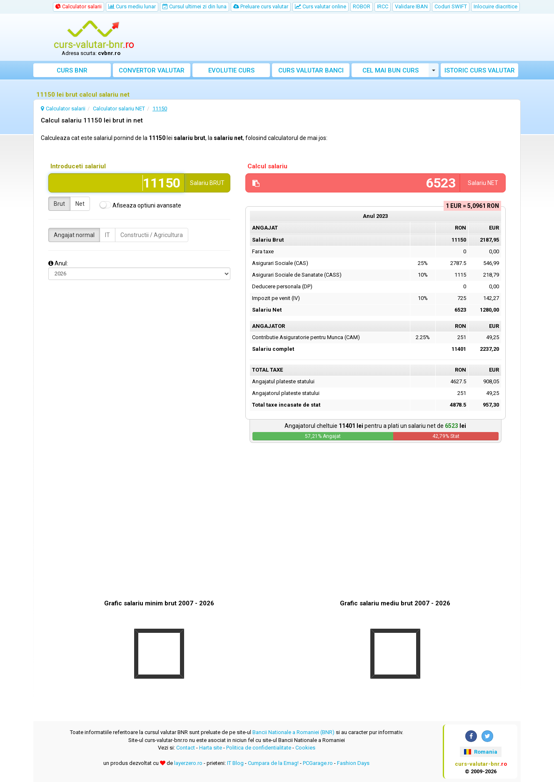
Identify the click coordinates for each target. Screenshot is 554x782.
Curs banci (311, 70)
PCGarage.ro (318, 763)
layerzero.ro (188, 763)
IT (107, 235)
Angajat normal (74, 235)
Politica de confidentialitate (258, 748)
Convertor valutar (152, 70)
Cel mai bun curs (390, 70)
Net (80, 203)
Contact (185, 748)
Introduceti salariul (78, 166)
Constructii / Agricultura (151, 235)
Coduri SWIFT (450, 6)
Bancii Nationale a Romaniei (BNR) (293, 732)
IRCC (382, 6)
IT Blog (235, 763)
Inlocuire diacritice (495, 6)
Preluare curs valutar (260, 6)
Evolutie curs (231, 70)
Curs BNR (72, 70)
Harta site (210, 748)
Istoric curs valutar (479, 70)
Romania (480, 752)
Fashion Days (353, 763)
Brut (59, 203)
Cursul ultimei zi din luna (194, 6)
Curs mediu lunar (132, 6)
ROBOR (361, 6)
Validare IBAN (411, 6)
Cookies (305, 748)
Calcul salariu (267, 166)
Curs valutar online (320, 6)
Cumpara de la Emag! (273, 763)
